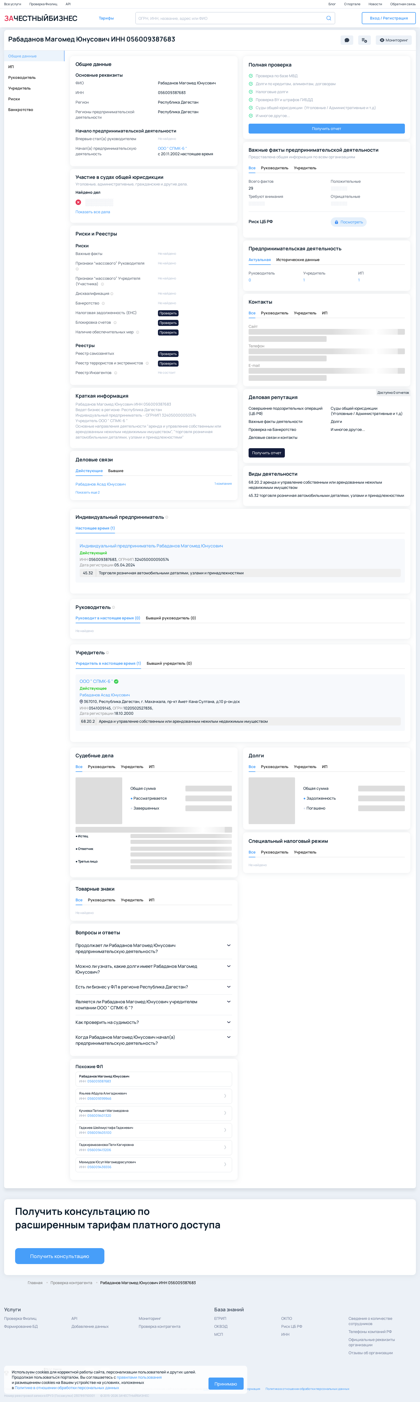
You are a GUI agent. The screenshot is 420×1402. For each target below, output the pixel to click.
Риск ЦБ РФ (291, 1326)
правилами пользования (139, 1377)
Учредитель (19, 88)
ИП (11, 66)
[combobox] (235, 18)
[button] (389, 18)
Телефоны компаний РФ (370, 1331)
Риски (14, 98)
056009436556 (99, 1167)
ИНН (285, 1334)
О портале (352, 4)
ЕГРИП (220, 1318)
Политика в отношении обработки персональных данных (307, 1389)
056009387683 (99, 1081)
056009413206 (99, 1150)
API (68, 4)
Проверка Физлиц (43, 4)
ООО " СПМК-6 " (97, 681)
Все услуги (13, 4)
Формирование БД (21, 1326)
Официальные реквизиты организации (372, 1342)
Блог (332, 4)
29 (251, 188)
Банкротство (20, 109)
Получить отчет (326, 128)
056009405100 (99, 1132)
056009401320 (99, 1115)
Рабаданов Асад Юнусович (101, 484)
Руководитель (22, 77)
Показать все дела (93, 211)
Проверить (168, 313)
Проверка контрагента (159, 1326)
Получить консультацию (59, 1256)
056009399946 (99, 1098)
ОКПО (286, 1318)
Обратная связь (403, 4)
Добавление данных (90, 1326)
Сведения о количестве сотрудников (370, 1321)
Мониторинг (150, 1318)
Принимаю (226, 1384)
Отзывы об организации (371, 1352)
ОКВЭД (220, 1326)
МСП (218, 1334)
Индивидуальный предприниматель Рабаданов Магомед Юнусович (151, 546)
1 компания (223, 483)
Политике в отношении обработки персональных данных (67, 1387)
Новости (376, 4)
